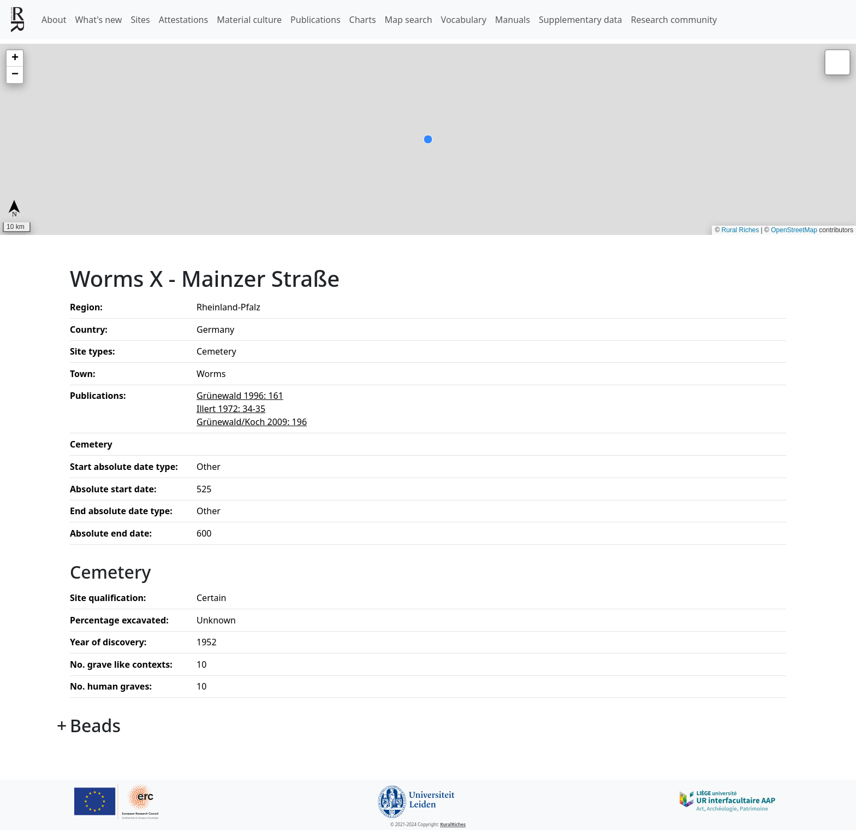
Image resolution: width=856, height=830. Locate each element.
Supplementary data (580, 20)
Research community (674, 20)
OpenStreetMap (794, 230)
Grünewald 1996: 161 (240, 396)
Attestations (183, 20)
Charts (362, 20)
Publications (315, 20)
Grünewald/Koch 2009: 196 (252, 422)
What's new (98, 20)
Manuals (512, 20)
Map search (408, 20)
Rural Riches (740, 230)
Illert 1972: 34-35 (231, 409)
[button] (15, 58)
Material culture (249, 20)
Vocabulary (463, 20)
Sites (140, 20)
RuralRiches (453, 824)
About (53, 20)
